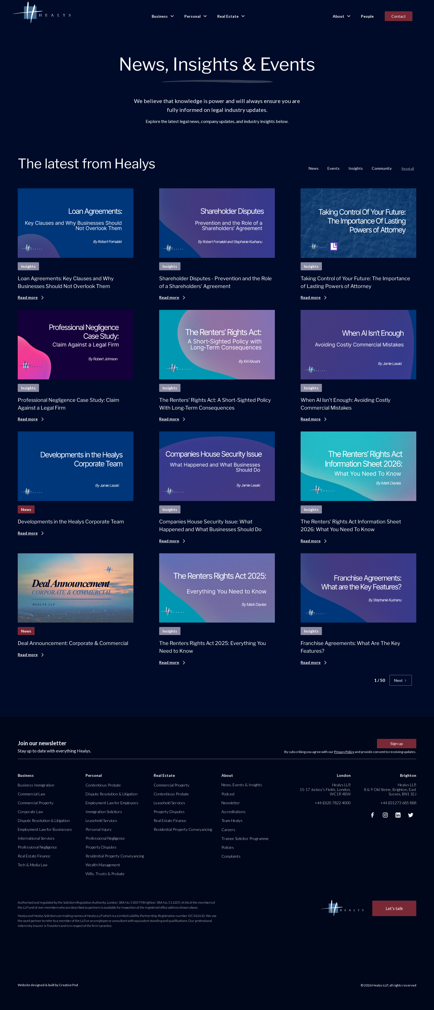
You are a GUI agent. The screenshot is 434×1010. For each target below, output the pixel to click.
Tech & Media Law (32, 864)
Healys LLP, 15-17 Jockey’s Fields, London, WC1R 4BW (325, 789)
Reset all (408, 168)
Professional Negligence (37, 847)
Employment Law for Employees (112, 802)
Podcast (228, 793)
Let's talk (394, 908)
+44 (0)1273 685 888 (398, 802)
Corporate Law (30, 811)
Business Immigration (36, 785)
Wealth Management (103, 864)
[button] (162, 16)
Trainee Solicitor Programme (245, 838)
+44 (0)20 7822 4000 (333, 802)
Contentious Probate (103, 785)
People (367, 16)
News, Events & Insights (241, 784)
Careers (228, 829)
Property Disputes (101, 847)
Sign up (396, 743)
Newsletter (230, 802)
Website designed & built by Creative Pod (48, 985)
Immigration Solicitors (104, 811)
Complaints (231, 856)
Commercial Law (31, 793)
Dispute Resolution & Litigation (44, 820)
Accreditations (233, 811)
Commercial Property (35, 802)
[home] (42, 13)
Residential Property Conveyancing (115, 856)
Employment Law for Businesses (45, 829)
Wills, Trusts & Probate (105, 873)
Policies (227, 847)
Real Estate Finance (34, 856)
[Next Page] (400, 680)
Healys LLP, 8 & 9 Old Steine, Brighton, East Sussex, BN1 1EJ (390, 789)
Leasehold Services (101, 820)
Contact (398, 16)
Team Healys (231, 820)
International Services (36, 838)
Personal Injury (99, 829)
